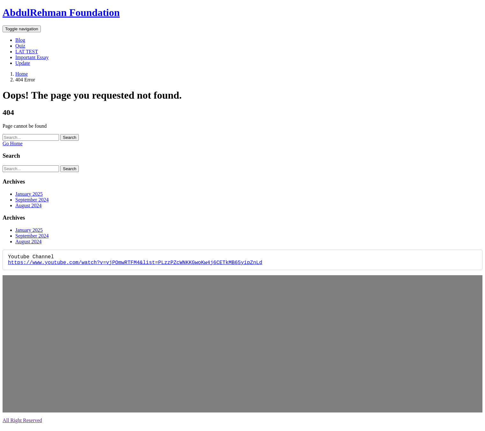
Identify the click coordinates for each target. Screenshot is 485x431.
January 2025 (29, 194)
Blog (20, 40)
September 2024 (31, 199)
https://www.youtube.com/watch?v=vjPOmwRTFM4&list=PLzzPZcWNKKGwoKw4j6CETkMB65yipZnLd (135, 264)
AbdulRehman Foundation (61, 12)
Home (21, 74)
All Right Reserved (22, 423)
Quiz (20, 46)
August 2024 (28, 205)
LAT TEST (26, 51)
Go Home (13, 143)
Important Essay (31, 57)
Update (22, 63)
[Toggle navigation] (22, 29)
